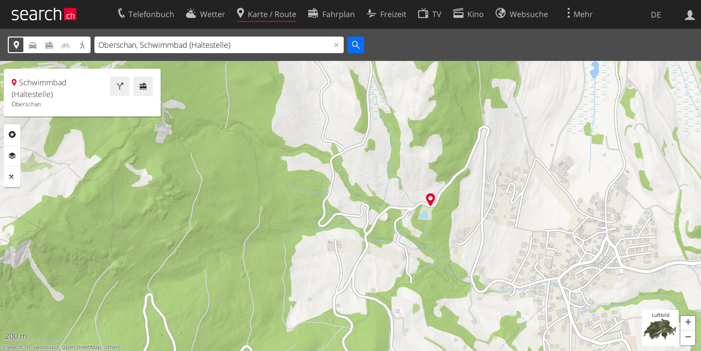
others (112, 347)
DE (656, 14)
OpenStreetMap (81, 347)
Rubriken (12, 134)
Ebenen (12, 156)
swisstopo (45, 347)
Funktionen (12, 177)
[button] (688, 323)
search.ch (18, 347)
